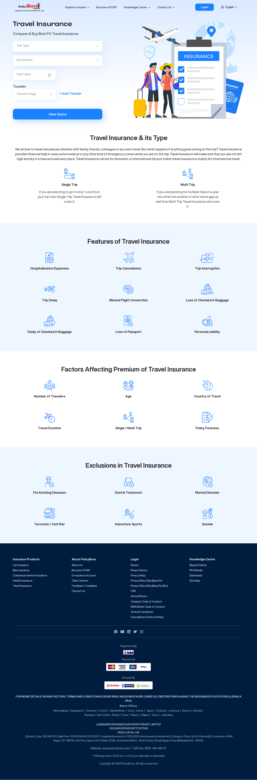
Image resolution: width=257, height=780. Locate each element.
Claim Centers (80, 580)
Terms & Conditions (142, 612)
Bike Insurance (21, 570)
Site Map (195, 580)
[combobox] (232, 7)
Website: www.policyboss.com (110, 748)
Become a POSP (106, 7)
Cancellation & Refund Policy (147, 617)
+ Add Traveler (70, 93)
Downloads (196, 575)
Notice (134, 565)
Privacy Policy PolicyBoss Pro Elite (149, 586)
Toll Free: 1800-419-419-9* (149, 748)
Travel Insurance (22, 586)
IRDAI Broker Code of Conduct (148, 606)
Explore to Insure (75, 7)
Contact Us (164, 7)
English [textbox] (229, 7)
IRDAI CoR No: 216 (128, 732)
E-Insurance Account (84, 575)
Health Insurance (22, 580)
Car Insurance (21, 565)
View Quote (58, 114)
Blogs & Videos (198, 565)
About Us (77, 565)
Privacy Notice (139, 570)
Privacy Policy (138, 575)
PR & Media (196, 570)
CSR (133, 591)
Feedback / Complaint (84, 586)
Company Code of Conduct (146, 601)
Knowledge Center (135, 7)
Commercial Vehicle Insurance (30, 575)
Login (204, 7)
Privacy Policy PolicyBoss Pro (146, 580)
